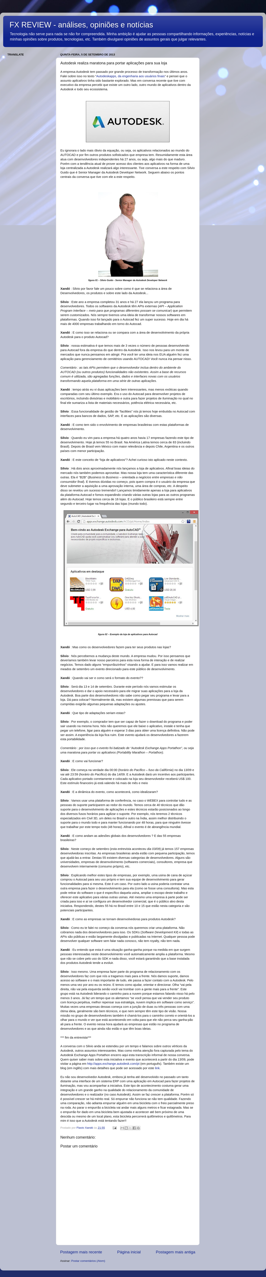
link (157, 1068)
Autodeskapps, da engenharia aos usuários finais (130, 76)
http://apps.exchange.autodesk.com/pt (113, 1063)
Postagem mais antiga (175, 1252)
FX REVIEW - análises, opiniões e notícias (81, 24)
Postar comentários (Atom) (88, 1260)
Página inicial (129, 1252)
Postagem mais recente (81, 1252)
